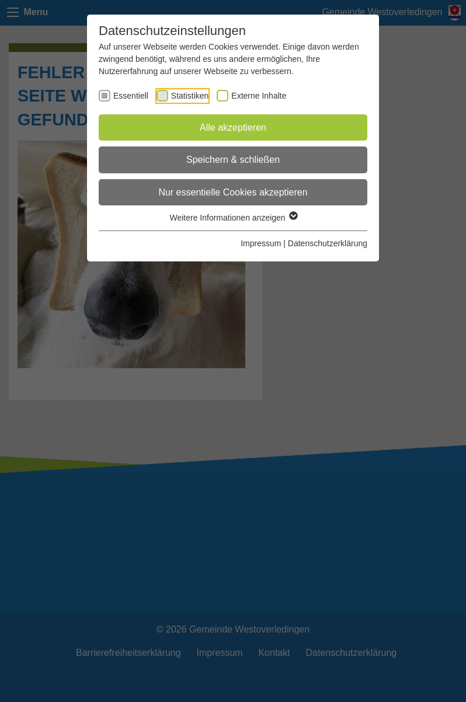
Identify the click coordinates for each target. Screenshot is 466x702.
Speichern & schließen (233, 160)
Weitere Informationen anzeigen (232, 217)
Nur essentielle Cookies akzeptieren (232, 192)
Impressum (261, 243)
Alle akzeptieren (233, 127)
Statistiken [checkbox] (190, 95)
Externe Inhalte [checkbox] (258, 95)
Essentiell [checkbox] (130, 95)
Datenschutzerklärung (327, 243)
